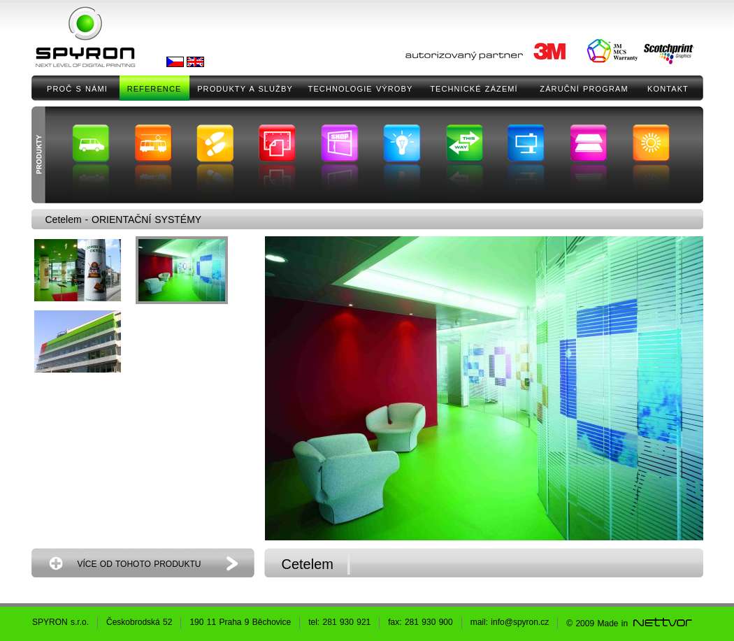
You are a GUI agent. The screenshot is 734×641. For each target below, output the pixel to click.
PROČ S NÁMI (77, 89)
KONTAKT (668, 89)
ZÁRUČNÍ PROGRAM (584, 89)
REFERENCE (154, 89)
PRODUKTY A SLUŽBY (245, 89)
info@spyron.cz (520, 622)
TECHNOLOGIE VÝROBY (360, 89)
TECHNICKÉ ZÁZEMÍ (474, 89)
